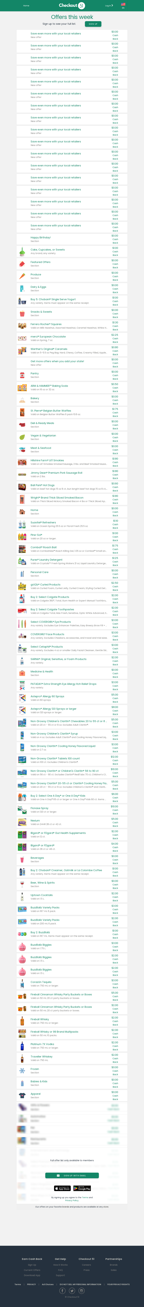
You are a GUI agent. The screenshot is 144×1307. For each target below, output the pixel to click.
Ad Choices (48, 1284)
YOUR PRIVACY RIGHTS (118, 1284)
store (105, 1206)
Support (60, 1275)
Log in (109, 5)
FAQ (60, 1270)
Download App (32, 1275)
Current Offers (32, 1270)
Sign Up (93, 24)
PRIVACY (31, 1284)
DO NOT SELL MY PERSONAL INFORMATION (80, 1284)
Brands (114, 1264)
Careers (86, 1264)
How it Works (60, 1264)
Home (26, 5)
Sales (114, 1270)
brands (65, 1206)
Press (87, 1270)
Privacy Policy (71, 1200)
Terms (85, 1197)
